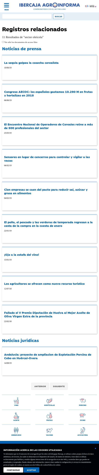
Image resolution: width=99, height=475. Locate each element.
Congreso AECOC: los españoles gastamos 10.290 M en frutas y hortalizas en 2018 (48, 93)
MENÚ (6, 10)
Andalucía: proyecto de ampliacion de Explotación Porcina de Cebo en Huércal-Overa (47, 356)
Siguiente (59, 386)
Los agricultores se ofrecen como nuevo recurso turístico (44, 283)
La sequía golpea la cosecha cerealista (31, 63)
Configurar (13, 470)
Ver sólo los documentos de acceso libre (20, 42)
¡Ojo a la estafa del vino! (21, 254)
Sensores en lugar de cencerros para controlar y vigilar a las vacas (47, 158)
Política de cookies (54, 465)
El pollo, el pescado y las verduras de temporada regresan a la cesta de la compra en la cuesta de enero (48, 224)
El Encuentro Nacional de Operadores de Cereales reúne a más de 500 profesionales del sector (48, 126)
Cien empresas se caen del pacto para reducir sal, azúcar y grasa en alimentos (46, 191)
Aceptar (31, 470)
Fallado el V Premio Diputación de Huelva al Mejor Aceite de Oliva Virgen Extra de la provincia (47, 314)
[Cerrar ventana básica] (95, 448)
